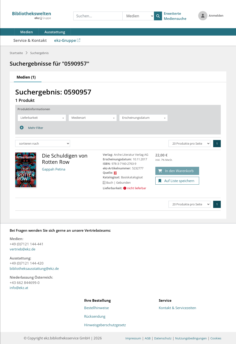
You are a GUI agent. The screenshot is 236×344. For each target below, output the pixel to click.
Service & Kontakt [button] (30, 40)
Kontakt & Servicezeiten (177, 308)
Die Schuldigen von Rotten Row (65, 158)
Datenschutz (162, 338)
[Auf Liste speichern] (177, 181)
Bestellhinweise (96, 308)
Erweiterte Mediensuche (175, 16)
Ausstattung (54, 32)
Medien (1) (26, 77)
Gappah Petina (53, 169)
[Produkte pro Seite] (189, 143)
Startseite (16, 53)
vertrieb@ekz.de (22, 249)
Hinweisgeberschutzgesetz (105, 325)
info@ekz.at (19, 287)
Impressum (133, 338)
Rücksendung (94, 316)
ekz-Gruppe (67, 40)
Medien (26, 32)
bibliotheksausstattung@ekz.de (34, 268)
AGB (147, 338)
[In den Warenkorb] (177, 171)
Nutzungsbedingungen (191, 338)
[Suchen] (158, 16)
